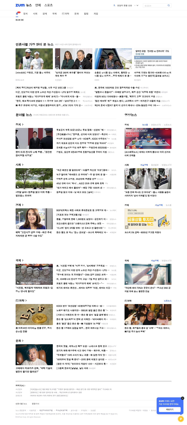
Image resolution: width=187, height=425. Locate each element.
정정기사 (20, 385)
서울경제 (144, 164)
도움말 (93, 410)
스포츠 (48, 5)
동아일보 (137, 80)
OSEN (97, 80)
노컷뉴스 (167, 124)
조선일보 (58, 80)
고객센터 (84, 410)
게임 (96, 13)
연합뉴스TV (156, 124)
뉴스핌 (145, 124)
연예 (38, 5)
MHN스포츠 (20, 80)
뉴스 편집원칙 (21, 410)
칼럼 (86, 13)
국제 (54, 13)
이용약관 (32, 410)
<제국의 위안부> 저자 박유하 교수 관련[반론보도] (49, 395)
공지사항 (74, 410)
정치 (25, 13)
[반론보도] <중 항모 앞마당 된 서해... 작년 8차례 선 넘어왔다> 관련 (56, 392)
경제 (45, 13)
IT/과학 (65, 13)
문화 (76, 13)
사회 (35, 13)
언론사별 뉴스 (21, 403)
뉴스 (29, 5)
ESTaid (19, 417)
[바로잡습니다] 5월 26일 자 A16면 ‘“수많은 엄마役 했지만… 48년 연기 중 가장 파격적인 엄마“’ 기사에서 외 (71, 389)
